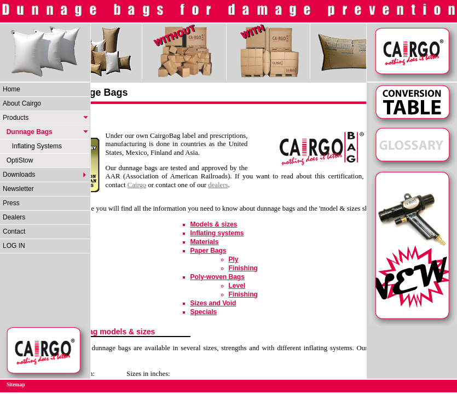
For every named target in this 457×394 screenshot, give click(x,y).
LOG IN (14, 246)
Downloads (19, 174)
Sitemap (16, 384)
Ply (234, 259)
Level (237, 285)
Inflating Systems (32, 146)
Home (11, 89)
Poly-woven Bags (217, 277)
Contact (14, 231)
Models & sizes (214, 224)
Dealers (14, 217)
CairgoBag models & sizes (107, 331)
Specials (203, 312)
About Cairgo (22, 103)
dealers (218, 185)
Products (15, 117)
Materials (204, 242)
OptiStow (18, 160)
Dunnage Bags (28, 132)
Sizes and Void (213, 303)
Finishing (243, 268)
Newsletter (18, 189)
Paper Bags (208, 250)
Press (11, 203)
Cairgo (137, 185)
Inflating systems (217, 233)
